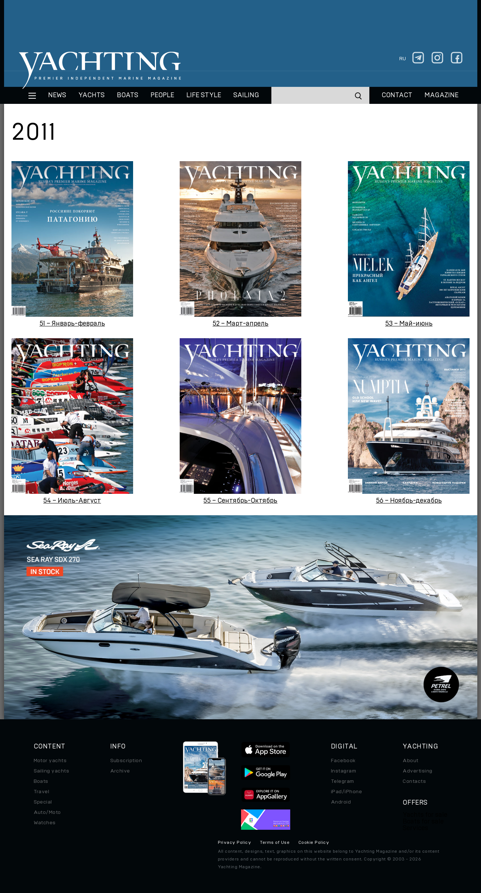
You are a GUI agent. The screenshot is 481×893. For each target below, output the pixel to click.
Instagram (343, 771)
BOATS (127, 95)
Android (341, 802)
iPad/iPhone (346, 791)
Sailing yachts (52, 771)
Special (43, 802)
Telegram (342, 781)
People (162, 95)
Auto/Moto (47, 812)
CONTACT (397, 95)
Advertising (417, 771)
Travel (42, 791)
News (57, 95)
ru (402, 58)
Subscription (126, 760)
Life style (203, 95)
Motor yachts (50, 760)
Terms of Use (274, 842)
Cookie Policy (313, 842)
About (410, 760)
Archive (120, 771)
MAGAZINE (441, 95)
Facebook (343, 760)
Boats (41, 781)
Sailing (246, 95)
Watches (45, 822)
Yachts (91, 95)
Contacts (414, 781)
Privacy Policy (234, 842)
